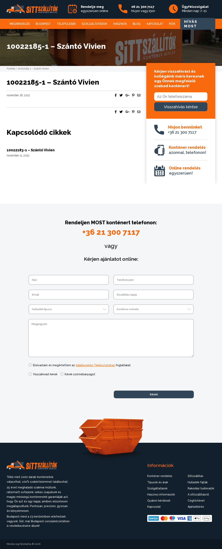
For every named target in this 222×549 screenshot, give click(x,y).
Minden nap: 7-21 (195, 9)
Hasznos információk (161, 494)
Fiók (172, 23)
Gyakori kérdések (158, 500)
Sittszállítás (195, 476)
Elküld (154, 394)
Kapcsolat (155, 23)
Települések (66, 23)
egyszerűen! (185, 171)
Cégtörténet (196, 500)
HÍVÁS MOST (190, 23)
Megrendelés (20, 23)
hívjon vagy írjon (143, 9)
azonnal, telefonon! (187, 150)
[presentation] (58, 388)
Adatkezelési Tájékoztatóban (95, 365)
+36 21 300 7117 (185, 130)
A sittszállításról (198, 494)
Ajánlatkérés (196, 506)
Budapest (43, 23)
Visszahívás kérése (181, 107)
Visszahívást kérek (45, 374)
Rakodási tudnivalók (201, 488)
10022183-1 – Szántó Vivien (31, 150)
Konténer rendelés (159, 476)
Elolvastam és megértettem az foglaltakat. (82, 365)
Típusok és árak (157, 482)
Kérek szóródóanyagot (80, 374)
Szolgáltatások (94, 23)
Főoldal (11, 68)
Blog (137, 23)
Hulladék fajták (198, 482)
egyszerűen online (94, 9)
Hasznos (120, 23)
